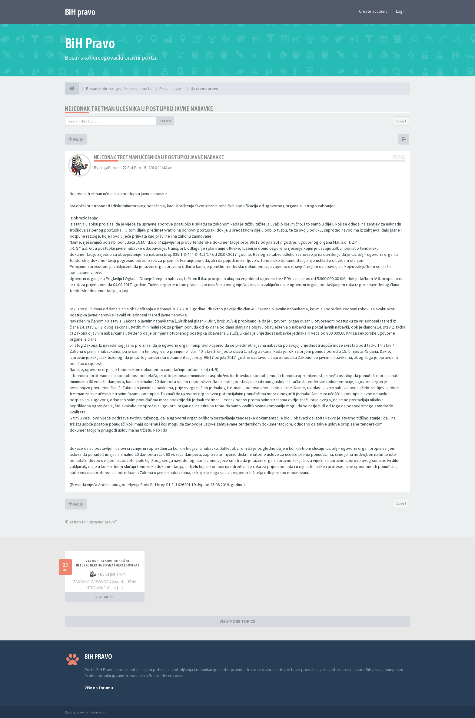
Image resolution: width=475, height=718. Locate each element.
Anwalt (112, 712)
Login (401, 11)
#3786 (399, 157)
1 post (401, 121)
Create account (373, 11)
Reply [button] (75, 139)
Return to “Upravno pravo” (91, 522)
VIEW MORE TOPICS (237, 621)
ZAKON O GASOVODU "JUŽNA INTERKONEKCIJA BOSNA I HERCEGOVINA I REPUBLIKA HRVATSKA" (107, 565)
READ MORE (104, 597)
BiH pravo (80, 12)
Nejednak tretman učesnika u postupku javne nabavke (139, 108)
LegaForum (109, 167)
